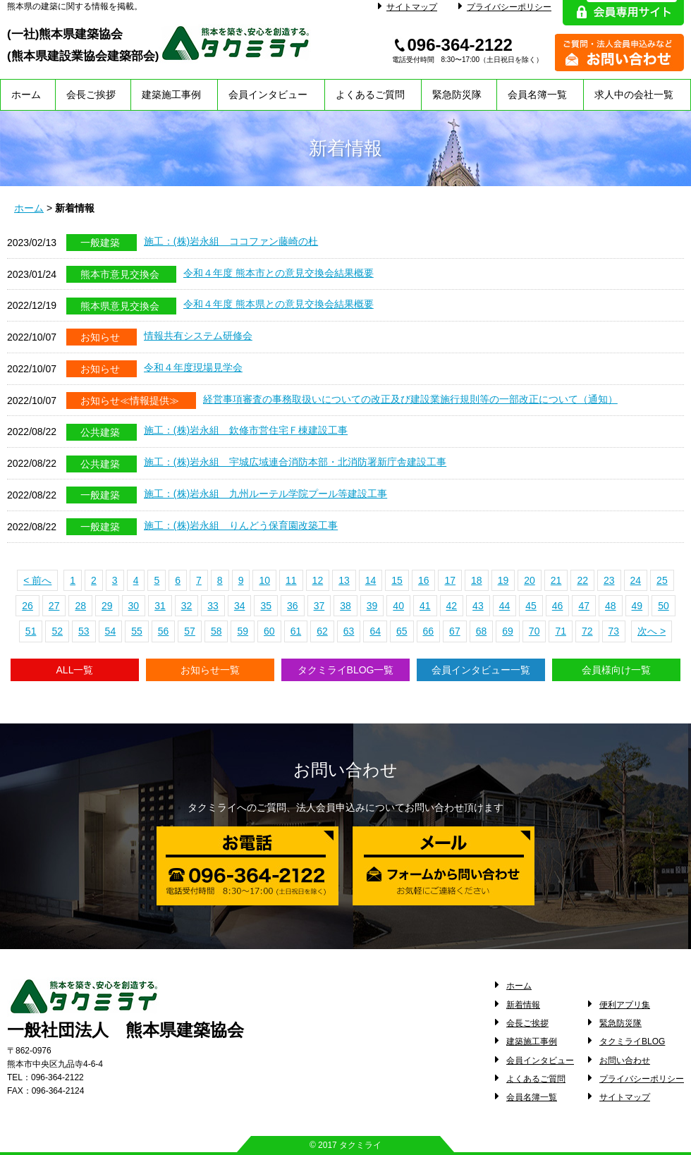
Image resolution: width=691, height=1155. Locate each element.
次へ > (651, 631)
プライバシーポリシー (504, 7)
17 (449, 580)
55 (136, 631)
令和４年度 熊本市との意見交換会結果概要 (278, 273)
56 (163, 631)
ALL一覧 (75, 670)
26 (27, 605)
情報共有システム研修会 (198, 335)
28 (80, 605)
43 (478, 605)
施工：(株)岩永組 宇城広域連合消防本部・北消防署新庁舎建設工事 (295, 462)
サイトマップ (407, 7)
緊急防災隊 (457, 94)
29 (107, 605)
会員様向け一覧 (616, 670)
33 (213, 605)
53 (84, 631)
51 (31, 631)
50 (663, 605)
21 (556, 580)
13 (344, 580)
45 (531, 605)
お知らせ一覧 (210, 670)
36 (292, 605)
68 (481, 631)
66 (428, 631)
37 (319, 605)
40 (398, 605)
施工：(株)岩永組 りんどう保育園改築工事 (241, 525)
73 (614, 631)
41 (425, 605)
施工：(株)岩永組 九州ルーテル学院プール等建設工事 (265, 493)
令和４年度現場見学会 (193, 367)
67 (454, 631)
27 (54, 605)
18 (476, 580)
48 (610, 605)
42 (452, 605)
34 (239, 605)
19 (503, 580)
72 (587, 631)
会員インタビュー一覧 (481, 670)
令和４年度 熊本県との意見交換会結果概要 (278, 304)
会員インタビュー (267, 94)
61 (296, 631)
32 (186, 605)
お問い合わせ (624, 1060)
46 (557, 605)
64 (375, 631)
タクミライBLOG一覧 (346, 670)
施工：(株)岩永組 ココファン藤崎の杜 (231, 241)
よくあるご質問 (370, 94)
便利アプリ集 (624, 1005)
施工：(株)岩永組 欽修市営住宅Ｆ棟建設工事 (246, 430)
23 (609, 580)
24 (636, 580)
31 (160, 605)
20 (529, 580)
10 (264, 580)
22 (582, 580)
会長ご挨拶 (91, 94)
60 (269, 631)
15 (397, 580)
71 (560, 631)
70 (534, 631)
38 (345, 605)
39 (372, 605)
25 (662, 580)
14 (371, 580)
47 (583, 605)
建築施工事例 (171, 94)
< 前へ (37, 580)
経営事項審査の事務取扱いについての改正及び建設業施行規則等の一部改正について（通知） (410, 399)
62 (322, 631)
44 (504, 605)
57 (189, 631)
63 (349, 631)
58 (216, 631)
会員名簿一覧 (537, 94)
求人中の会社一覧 (633, 94)
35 (265, 605)
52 (57, 631)
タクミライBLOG (632, 1041)
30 (134, 605)
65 (402, 631)
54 (110, 631)
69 (507, 631)
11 (291, 580)
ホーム (26, 94)
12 (318, 580)
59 (242, 631)
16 (423, 580)
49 (637, 605)
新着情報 (523, 1005)
